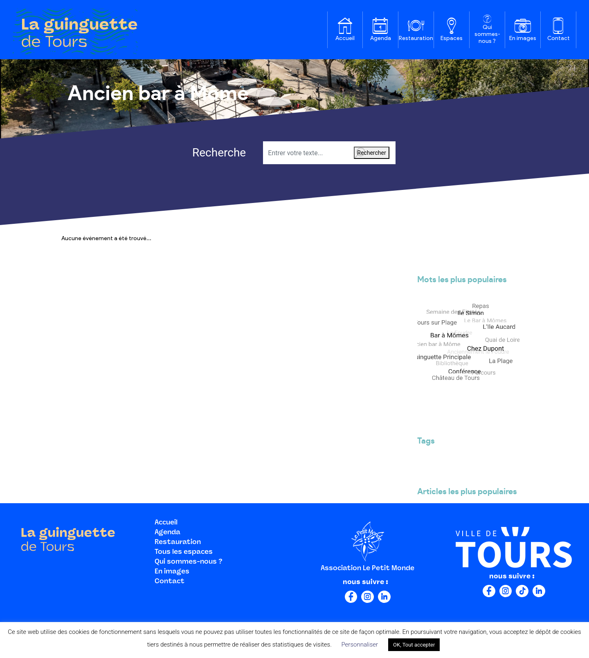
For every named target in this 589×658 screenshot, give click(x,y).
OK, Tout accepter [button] (414, 645)
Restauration (416, 38)
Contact (558, 38)
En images (522, 38)
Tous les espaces (184, 552)
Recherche (207, 152)
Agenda (380, 38)
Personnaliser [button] (359, 644)
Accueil (345, 38)
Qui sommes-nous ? (487, 34)
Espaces (452, 38)
